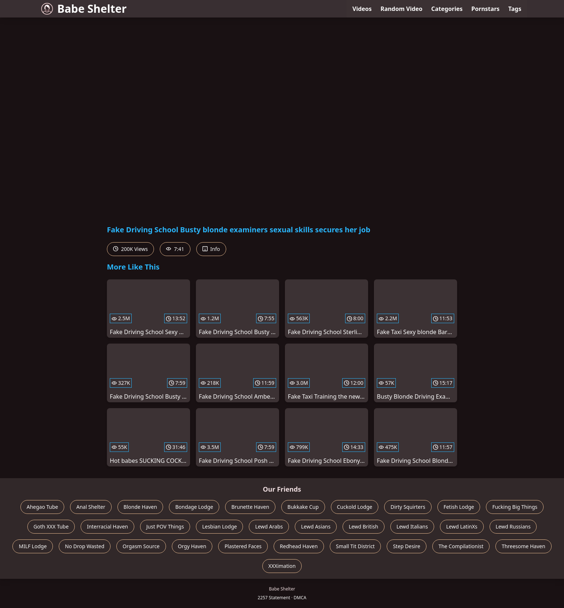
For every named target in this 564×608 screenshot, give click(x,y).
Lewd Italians (412, 526)
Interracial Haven (107, 526)
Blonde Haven (140, 506)
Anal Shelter (90, 506)
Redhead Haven (299, 546)
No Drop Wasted (84, 546)
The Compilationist (461, 546)
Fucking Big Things (514, 506)
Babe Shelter (84, 8)
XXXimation (282, 565)
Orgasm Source (141, 546)
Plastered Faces (243, 546)
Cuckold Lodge (354, 506)
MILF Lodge (33, 546)
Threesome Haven (523, 546)
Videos (362, 9)
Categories (447, 9)
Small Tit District (355, 546)
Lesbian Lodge (219, 526)
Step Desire (406, 546)
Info (211, 248)
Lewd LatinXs (462, 526)
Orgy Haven (192, 546)
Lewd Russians (513, 526)
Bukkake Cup (303, 506)
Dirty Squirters (407, 506)
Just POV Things (165, 526)
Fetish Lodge (459, 506)
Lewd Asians (316, 526)
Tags (514, 9)
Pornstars (485, 9)
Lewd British (363, 526)
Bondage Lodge (194, 506)
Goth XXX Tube (51, 526)
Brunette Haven (250, 506)
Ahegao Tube (42, 506)
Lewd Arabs (269, 526)
